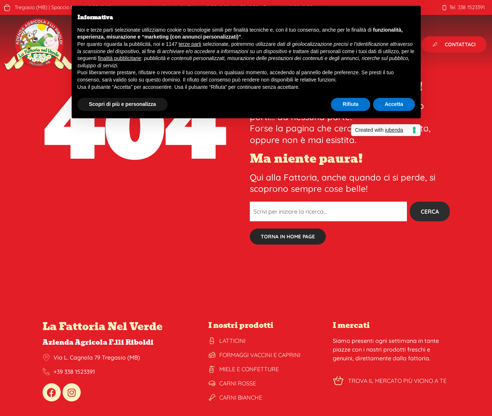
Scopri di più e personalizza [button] (122, 104)
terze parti (190, 44)
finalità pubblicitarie (119, 58)
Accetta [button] (394, 104)
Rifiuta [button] (351, 104)
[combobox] (328, 211)
